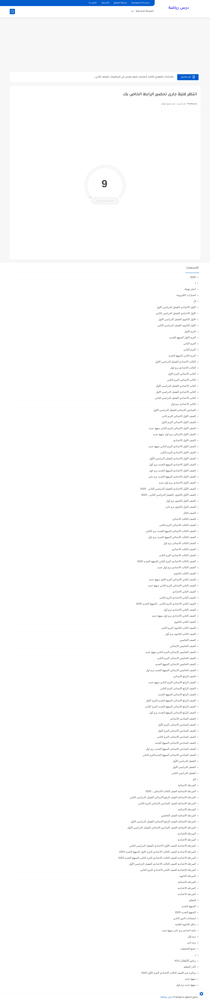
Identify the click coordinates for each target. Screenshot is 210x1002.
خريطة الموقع (120, 3)
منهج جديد (190, 978)
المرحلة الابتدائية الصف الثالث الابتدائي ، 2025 (170, 791)
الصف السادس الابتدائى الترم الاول (177, 730)
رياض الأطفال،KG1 (185, 960)
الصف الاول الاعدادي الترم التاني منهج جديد (172, 446)
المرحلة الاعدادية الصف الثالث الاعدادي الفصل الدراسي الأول (162, 863)
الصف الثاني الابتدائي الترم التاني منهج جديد (172, 585)
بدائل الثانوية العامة (185, 924)
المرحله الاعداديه (187, 894)
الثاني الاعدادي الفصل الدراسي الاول (176, 391)
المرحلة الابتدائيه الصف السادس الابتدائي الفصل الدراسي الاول (161, 827)
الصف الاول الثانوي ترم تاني (180, 506)
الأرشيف (105, 3)
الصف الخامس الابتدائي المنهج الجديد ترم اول (171, 670)
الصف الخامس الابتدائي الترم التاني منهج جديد (170, 652)
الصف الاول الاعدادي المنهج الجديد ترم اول (172, 470)
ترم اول (192, 936)
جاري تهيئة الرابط (105, 201)
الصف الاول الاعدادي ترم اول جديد (177, 482)
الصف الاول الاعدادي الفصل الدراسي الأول (172, 458)
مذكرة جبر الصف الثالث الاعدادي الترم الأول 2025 (168, 972)
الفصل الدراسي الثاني (184, 773)
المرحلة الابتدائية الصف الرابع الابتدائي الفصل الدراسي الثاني (163, 797)
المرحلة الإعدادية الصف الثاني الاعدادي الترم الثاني (168, 869)
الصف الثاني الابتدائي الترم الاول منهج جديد (172, 579)
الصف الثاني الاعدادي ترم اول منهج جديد (174, 615)
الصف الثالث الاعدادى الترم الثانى (177, 555)
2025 (193, 277)
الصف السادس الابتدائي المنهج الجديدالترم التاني (169, 754)
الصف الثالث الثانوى (185, 573)
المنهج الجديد (188, 906)
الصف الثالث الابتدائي (184, 518)
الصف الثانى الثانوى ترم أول (180, 633)
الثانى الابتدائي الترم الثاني (181, 379)
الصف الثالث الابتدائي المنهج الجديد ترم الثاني (171, 531)
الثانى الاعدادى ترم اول (183, 403)
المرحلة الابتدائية (145, 11)
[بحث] (12, 11)
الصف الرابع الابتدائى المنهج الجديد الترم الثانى (170, 706)
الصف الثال (189, 512)
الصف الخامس (188, 639)
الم (194, 779)
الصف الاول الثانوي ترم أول (181, 500)
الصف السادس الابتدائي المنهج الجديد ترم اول (171, 748)
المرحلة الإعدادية (187, 833)
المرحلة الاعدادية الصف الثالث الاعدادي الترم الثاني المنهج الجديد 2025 (157, 857)
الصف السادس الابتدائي (183, 718)
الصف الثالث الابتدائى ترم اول (179, 543)
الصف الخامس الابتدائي (183, 645)
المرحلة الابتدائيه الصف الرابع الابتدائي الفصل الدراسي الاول (163, 821)
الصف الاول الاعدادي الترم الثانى (178, 452)
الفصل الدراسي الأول (184, 760)
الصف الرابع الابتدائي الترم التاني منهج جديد (172, 682)
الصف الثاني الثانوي (185, 621)
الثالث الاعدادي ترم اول (183, 367)
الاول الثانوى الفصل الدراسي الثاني (176, 325)
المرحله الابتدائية (187, 881)
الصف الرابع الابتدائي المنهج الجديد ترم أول (172, 712)
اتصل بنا (93, 3)
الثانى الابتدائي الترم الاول (182, 373)
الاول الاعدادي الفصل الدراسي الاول (176, 307)
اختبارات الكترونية (186, 295)
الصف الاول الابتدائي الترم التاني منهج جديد (172, 428)
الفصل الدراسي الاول (184, 767)
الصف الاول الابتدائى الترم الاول (178, 422)
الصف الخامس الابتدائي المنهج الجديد (175, 664)
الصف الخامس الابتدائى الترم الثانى (176, 658)
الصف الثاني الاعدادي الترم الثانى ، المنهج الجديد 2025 (166, 603)
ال (194, 301)
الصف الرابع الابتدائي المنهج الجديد (177, 694)
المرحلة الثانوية (187, 875)
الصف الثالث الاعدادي (184, 549)
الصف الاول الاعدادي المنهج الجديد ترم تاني (172, 476)
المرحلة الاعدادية (187, 839)
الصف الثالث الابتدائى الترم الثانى (177, 524)
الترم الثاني (189, 349)
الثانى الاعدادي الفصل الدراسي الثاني (175, 397)
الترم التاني (189, 343)
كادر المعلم (190, 966)
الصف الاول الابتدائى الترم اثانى (179, 416)
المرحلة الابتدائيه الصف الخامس (178, 815)
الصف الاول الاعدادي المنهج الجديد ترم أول (172, 464)
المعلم (192, 900)
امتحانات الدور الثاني (184, 918)
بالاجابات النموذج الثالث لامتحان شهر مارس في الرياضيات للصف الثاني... (133, 77)
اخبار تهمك (190, 288)
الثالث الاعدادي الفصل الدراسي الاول (175, 361)
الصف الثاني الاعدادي (184, 591)
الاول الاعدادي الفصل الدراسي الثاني (176, 313)
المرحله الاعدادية (187, 888)
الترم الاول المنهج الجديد (182, 337)
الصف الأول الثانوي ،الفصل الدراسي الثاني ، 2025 (168, 494)
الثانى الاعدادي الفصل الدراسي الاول (176, 385)
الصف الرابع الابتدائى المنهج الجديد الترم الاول (171, 700)
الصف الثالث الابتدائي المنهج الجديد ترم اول (172, 537)
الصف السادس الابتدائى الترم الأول (177, 724)
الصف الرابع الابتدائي (184, 676)
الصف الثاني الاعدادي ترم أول (180, 609)
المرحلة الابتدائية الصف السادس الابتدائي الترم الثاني (167, 803)
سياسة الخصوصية (140, 3)
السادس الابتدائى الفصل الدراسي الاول (174, 410)
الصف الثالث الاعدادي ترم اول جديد (176, 567)
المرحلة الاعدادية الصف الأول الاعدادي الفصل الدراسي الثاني (162, 845)
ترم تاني (191, 942)
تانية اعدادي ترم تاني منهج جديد (179, 930)
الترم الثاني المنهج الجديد (182, 355)
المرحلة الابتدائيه (187, 809)
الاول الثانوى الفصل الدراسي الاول (177, 319)
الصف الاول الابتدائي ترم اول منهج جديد (174, 434)
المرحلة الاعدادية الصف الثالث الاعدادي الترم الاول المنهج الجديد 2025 (157, 851)
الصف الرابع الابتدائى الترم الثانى (178, 688)
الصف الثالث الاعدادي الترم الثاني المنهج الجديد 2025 (166, 561)
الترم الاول (190, 331)
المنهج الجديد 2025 (185, 912)
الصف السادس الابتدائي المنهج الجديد (175, 742)
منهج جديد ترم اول (186, 984)
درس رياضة (179, 8)
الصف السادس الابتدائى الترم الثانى (176, 736)
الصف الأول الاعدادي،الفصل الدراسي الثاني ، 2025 (168, 488)
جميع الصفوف (188, 948)
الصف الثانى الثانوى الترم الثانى (178, 627)
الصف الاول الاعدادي (184, 440)
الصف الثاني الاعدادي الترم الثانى (177, 597)
